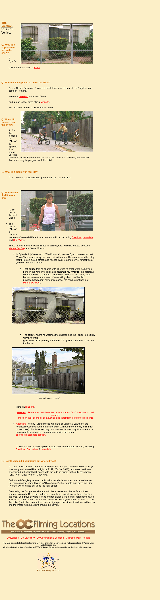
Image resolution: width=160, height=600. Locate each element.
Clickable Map (73, 537)
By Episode (13, 537)
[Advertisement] (73, 10)
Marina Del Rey (17, 248)
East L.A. (77, 237)
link (23, 96)
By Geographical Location (50, 537)
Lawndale (88, 237)
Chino (37, 67)
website (45, 102)
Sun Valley (18, 240)
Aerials (86, 537)
